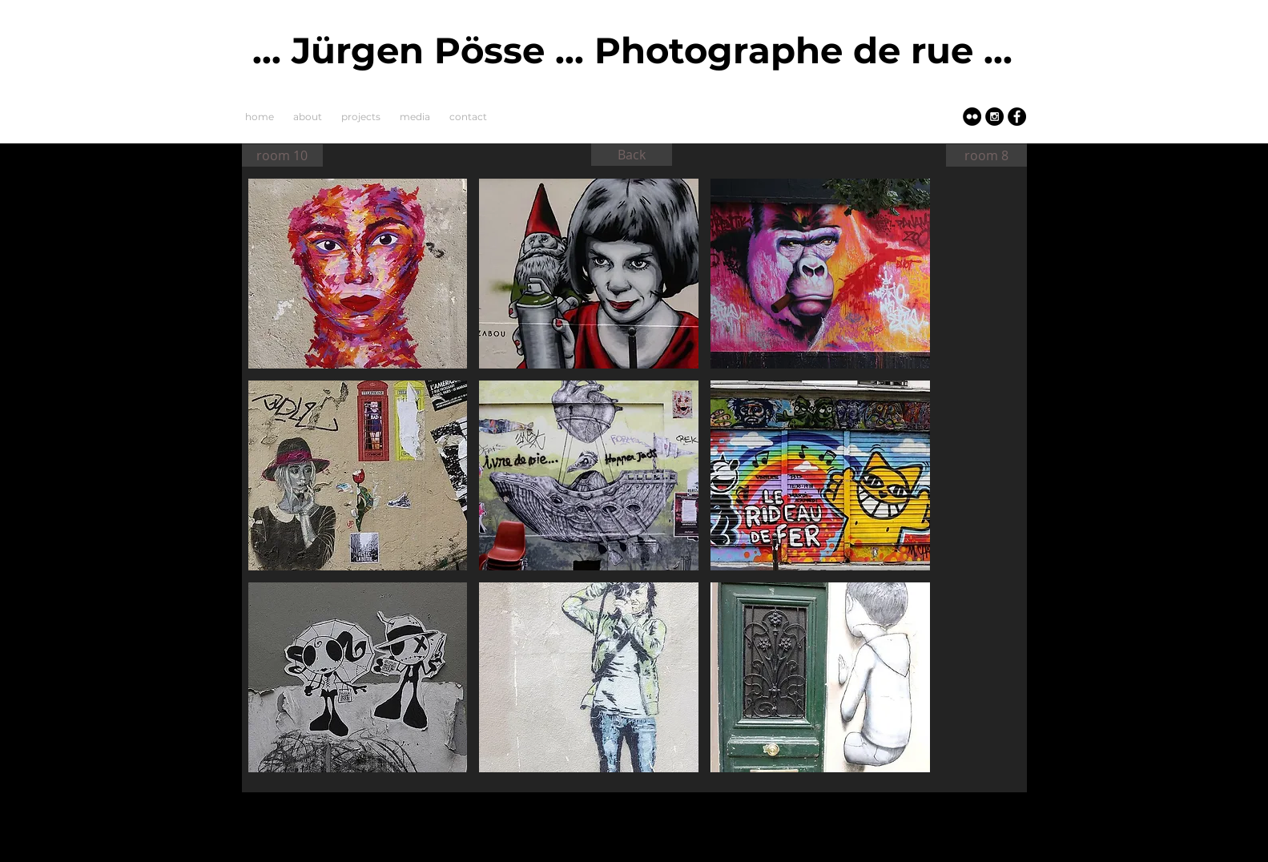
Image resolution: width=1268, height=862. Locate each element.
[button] (358, 274)
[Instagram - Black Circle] (994, 116)
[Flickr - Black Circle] (972, 116)
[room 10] (282, 155)
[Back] (631, 154)
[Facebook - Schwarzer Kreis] (1017, 116)
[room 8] (986, 155)
